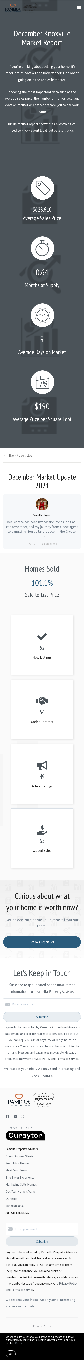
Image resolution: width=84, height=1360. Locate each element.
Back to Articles (20, 455)
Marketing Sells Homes (21, 1184)
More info (20, 1343)
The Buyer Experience (20, 1177)
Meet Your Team (16, 1170)
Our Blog (12, 1199)
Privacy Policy (42, 1326)
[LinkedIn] (15, 1116)
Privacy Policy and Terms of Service (55, 1059)
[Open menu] (79, 8)
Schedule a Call (16, 1206)
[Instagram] (22, 1116)
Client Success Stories (20, 1156)
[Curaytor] (25, 1139)
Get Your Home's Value (21, 1191)
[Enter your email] (46, 1004)
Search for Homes (18, 1163)
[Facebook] (7, 1116)
